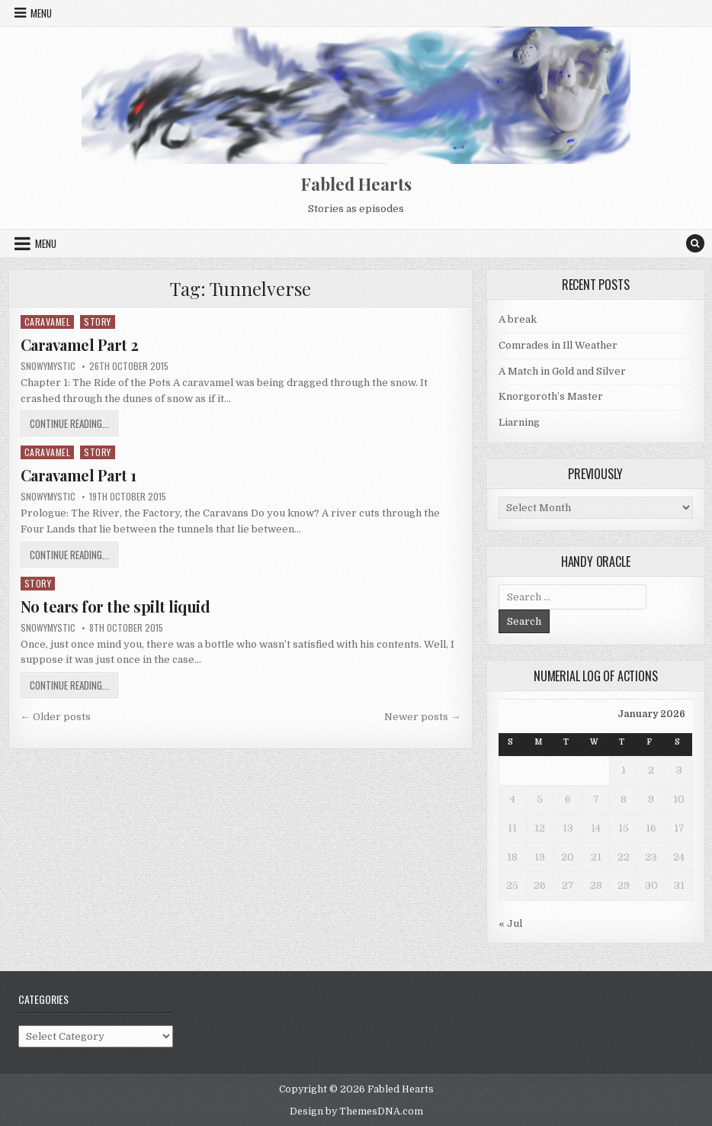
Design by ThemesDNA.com (356, 1111)
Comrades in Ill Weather (558, 345)
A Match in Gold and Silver (562, 371)
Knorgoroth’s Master (551, 396)
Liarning (519, 422)
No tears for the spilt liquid (115, 606)
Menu (41, 13)
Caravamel (47, 321)
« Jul (510, 923)
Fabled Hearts (356, 183)
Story (97, 321)
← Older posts (56, 716)
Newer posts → (422, 716)
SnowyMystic (48, 366)
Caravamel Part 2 (80, 344)
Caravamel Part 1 (78, 475)
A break (518, 319)
